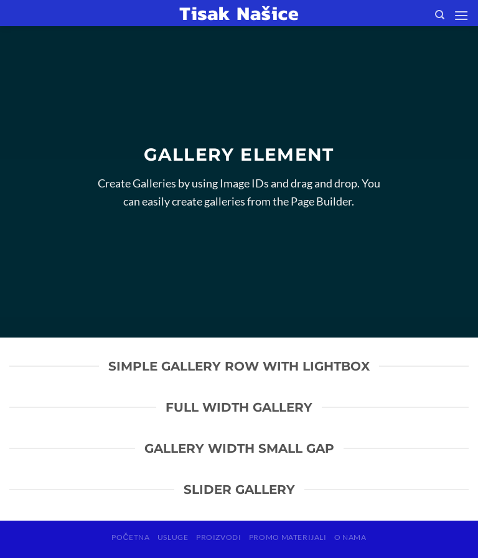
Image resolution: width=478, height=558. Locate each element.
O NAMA (350, 537)
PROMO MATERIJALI (288, 537)
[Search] (439, 15)
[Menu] (461, 15)
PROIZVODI (218, 537)
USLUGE (173, 537)
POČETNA (130, 537)
